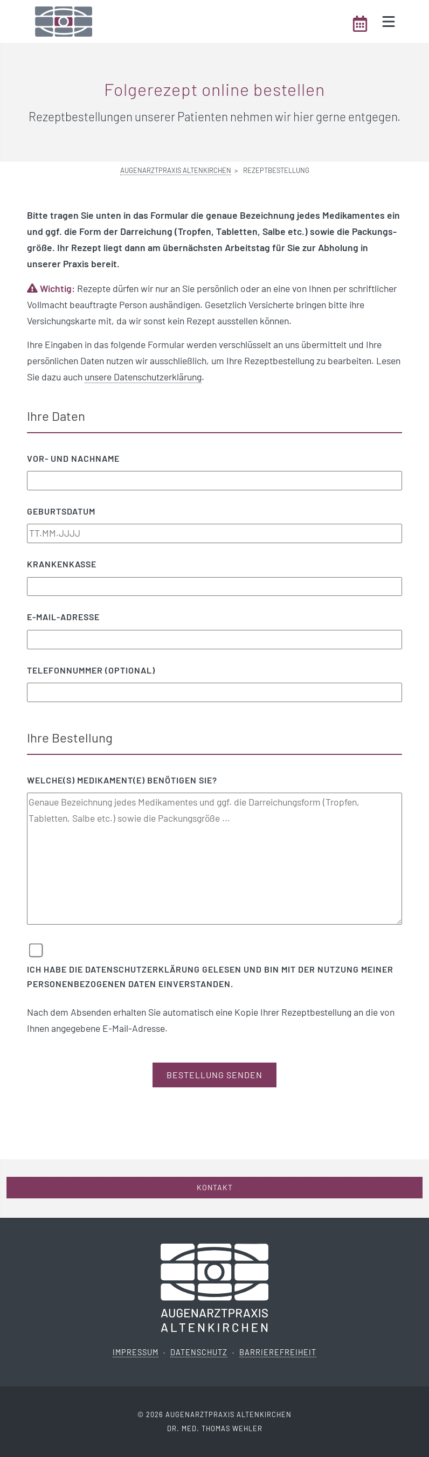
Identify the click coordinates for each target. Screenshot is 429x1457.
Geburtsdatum (61, 511)
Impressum (135, 1352)
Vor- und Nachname (73, 458)
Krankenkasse (61, 564)
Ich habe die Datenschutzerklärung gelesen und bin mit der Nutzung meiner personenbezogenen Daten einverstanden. (210, 976)
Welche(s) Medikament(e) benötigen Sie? (122, 780)
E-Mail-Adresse (63, 617)
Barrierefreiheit (277, 1352)
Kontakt (215, 1187)
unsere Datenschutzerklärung (143, 377)
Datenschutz (198, 1352)
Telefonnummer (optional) (91, 670)
